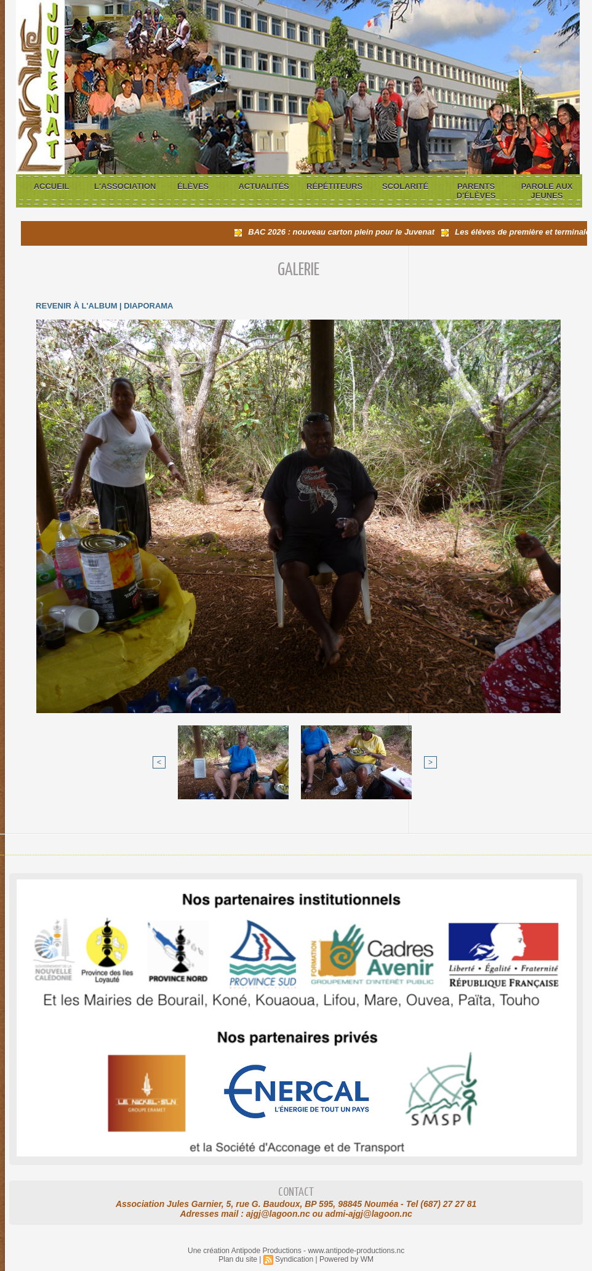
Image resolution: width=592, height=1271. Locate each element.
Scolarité (405, 186)
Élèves (193, 186)
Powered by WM (346, 1259)
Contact (296, 1192)
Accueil (52, 186)
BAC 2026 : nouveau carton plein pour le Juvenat (345, 231)
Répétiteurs (334, 186)
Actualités (263, 186)
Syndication (294, 1259)
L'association (125, 186)
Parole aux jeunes (547, 191)
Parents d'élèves (476, 191)
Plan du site (237, 1259)
